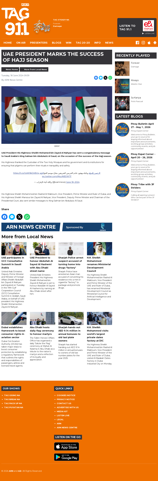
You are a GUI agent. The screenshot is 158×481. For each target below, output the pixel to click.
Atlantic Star (136, 84)
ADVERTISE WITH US (68, 407)
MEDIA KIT (62, 411)
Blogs (56, 42)
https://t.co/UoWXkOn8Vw (26, 173)
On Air (21, 42)
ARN (59, 423)
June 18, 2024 (72, 182)
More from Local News (35, 69)
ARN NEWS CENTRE (67, 427)
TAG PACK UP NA (13, 403)
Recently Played (133, 55)
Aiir (20, 471)
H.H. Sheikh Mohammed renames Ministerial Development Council (99, 257)
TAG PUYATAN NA (13, 407)
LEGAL (60, 419)
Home (8, 42)
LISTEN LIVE (63, 415)
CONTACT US (64, 403)
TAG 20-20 (83, 42)
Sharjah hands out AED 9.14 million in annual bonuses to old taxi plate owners (71, 327)
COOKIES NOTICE (66, 395)
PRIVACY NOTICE (66, 399)
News (109, 42)
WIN (68, 42)
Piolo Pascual (137, 101)
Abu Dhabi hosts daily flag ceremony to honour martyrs (42, 323)
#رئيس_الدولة (94, 173)
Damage (135, 67)
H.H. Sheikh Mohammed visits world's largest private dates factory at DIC (99, 327)
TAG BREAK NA (12, 399)
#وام (42, 173)
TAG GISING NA (12, 395)
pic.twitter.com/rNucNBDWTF (56, 176)
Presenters (39, 42)
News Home (12, 69)
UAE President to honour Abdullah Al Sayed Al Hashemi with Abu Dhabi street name (42, 257)
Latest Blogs (129, 116)
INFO (97, 42)
